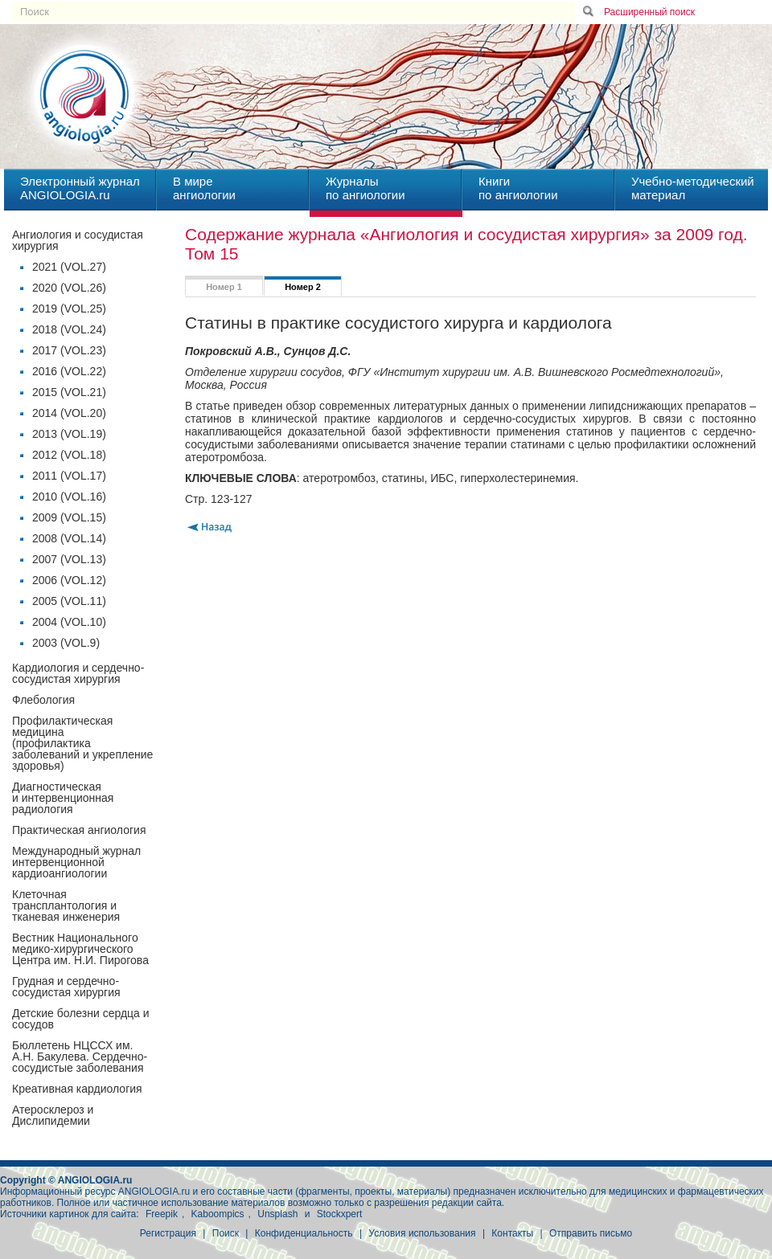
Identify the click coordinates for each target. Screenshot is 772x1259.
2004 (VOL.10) (69, 621)
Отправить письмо (590, 1233)
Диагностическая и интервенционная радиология (62, 797)
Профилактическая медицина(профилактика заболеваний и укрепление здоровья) (82, 743)
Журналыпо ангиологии (365, 188)
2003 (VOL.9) (66, 642)
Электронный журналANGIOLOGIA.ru (80, 188)
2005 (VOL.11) (69, 601)
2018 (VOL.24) (69, 329)
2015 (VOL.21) (69, 392)
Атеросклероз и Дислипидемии (52, 1115)
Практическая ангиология (79, 830)
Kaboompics (217, 1214)
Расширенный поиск (649, 12)
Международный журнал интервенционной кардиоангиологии (76, 862)
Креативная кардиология (77, 1088)
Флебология (43, 699)
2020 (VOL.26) (69, 287)
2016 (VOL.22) (69, 371)
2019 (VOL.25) (69, 308)
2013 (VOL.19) (69, 433)
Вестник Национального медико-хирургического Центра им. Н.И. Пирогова (80, 949)
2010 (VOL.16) (69, 496)
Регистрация (168, 1233)
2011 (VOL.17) (69, 475)
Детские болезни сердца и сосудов (81, 1019)
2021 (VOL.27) (69, 266)
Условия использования (421, 1233)
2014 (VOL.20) (69, 413)
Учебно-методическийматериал (692, 188)
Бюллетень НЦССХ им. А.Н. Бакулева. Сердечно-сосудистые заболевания (79, 1056)
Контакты (512, 1233)
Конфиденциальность (304, 1233)
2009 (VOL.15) (69, 517)
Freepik (162, 1214)
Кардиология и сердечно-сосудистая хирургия (78, 673)
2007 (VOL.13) (69, 559)
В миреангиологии (204, 188)
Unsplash (277, 1214)
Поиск (225, 1233)
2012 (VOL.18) (69, 454)
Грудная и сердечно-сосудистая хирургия (66, 987)
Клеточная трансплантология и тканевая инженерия (66, 905)
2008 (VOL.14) (69, 538)
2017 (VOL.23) (69, 350)
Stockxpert (340, 1214)
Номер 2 (303, 287)
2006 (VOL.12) (69, 580)
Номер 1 (224, 287)
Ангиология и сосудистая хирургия (77, 240)
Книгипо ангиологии (518, 188)
